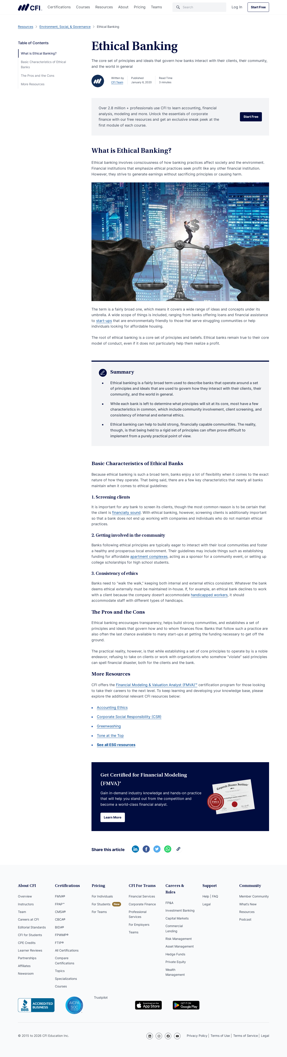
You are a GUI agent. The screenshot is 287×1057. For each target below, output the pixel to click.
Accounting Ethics (112, 707)
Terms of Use (220, 1035)
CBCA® (60, 920)
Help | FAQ (210, 897)
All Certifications (66, 951)
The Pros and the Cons (37, 75)
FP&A (169, 897)
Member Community (254, 897)
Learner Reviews (30, 951)
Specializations (66, 979)
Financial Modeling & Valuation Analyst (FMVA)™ (156, 685)
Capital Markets (177, 912)
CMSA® (60, 912)
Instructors (26, 904)
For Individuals (102, 897)
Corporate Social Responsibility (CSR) (129, 716)
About (123, 7)
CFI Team (117, 82)
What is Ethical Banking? (39, 53)
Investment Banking (180, 904)
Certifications (59, 7)
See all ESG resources (116, 744)
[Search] (199, 7)
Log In (237, 7)
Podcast (245, 920)
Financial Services (142, 897)
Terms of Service (245, 1035)
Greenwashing (109, 726)
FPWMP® (61, 935)
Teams (156, 7)
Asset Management (179, 940)
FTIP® (59, 943)
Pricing (140, 7)
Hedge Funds (175, 948)
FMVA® (60, 897)
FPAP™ (60, 904)
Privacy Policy (197, 1035)
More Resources (32, 84)
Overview (25, 897)
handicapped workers (209, 595)
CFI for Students (30, 935)
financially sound (126, 512)
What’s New (248, 904)
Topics (60, 971)
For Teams (99, 912)
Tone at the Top (110, 735)
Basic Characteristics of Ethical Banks (43, 64)
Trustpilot (101, 998)
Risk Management (178, 932)
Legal (206, 904)
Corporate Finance (142, 904)
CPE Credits (26, 943)
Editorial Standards (32, 928)
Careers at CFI (28, 920)
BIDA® (59, 928)
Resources (104, 7)
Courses (83, 7)
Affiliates (24, 966)
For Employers (139, 925)
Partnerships (27, 958)
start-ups (104, 320)
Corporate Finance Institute (30, 7)
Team (22, 912)
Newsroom (26, 974)
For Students (101, 904)
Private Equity (175, 956)
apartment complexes (148, 556)
